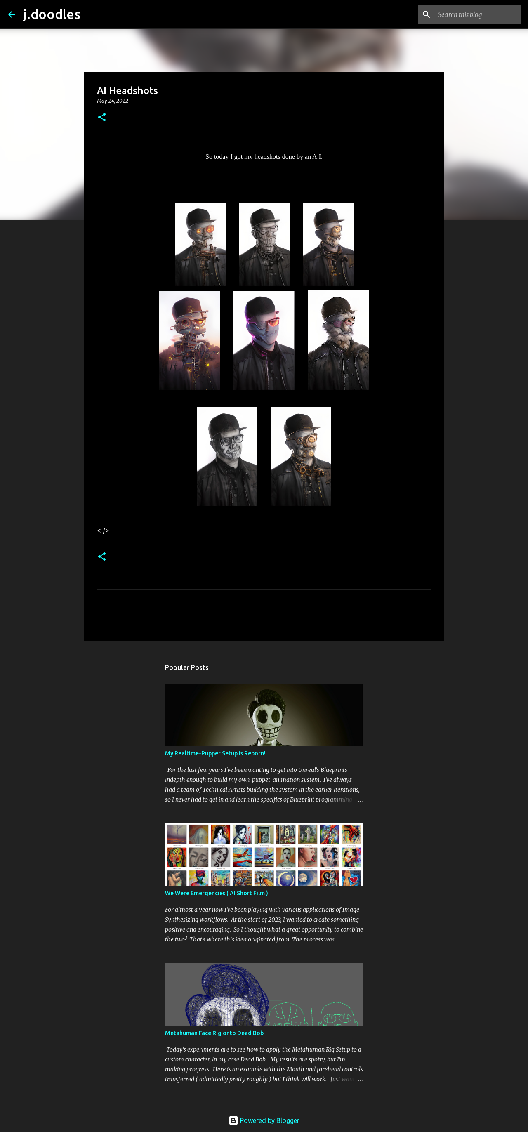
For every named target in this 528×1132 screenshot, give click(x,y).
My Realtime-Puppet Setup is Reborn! (215, 753)
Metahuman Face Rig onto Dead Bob (214, 1033)
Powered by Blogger (264, 1120)
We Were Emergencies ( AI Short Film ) (216, 893)
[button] (102, 117)
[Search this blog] (478, 14)
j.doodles (51, 14)
